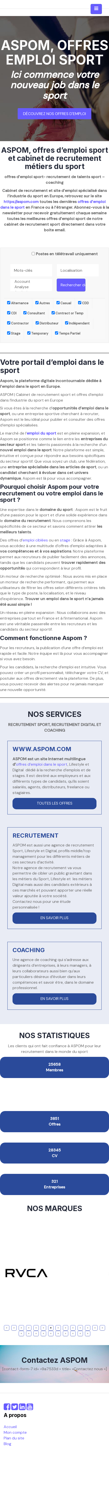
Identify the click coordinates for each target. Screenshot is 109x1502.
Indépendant (77, 323)
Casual (63, 303)
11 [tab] (80, 1327)
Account (31, 281)
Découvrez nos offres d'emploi (54, 113)
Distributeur (47, 323)
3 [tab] (21, 1327)
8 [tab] (58, 1327)
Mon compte (15, 1432)
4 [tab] (28, 1327)
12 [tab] (88, 1327)
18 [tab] (44, 1333)
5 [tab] (36, 1327)
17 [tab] (37, 1333)
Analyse (31, 287)
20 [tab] (59, 1333)
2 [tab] (14, 1327)
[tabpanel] (54, 1273)
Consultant (34, 313)
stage (65, 540)
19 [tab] (51, 1333)
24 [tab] (88, 1333)
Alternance (17, 303)
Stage (13, 333)
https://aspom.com (21, 201)
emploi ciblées (35, 540)
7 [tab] (51, 1327)
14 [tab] (103, 1327)
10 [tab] (73, 1327)
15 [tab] (22, 1333)
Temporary (37, 333)
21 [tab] (66, 1333)
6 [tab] (43, 1327)
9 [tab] (65, 1327)
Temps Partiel (67, 333)
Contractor (18, 323)
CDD (83, 303)
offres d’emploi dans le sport (42, 764)
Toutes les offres (54, 803)
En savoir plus (54, 917)
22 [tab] (73, 1333)
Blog (7, 1443)
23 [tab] (81, 1333)
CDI (11, 313)
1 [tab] (6, 1327)
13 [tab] (95, 1327)
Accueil (10, 1426)
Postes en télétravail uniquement (67, 253)
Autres (42, 303)
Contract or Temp (67, 313)
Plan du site (14, 1438)
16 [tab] (29, 1333)
